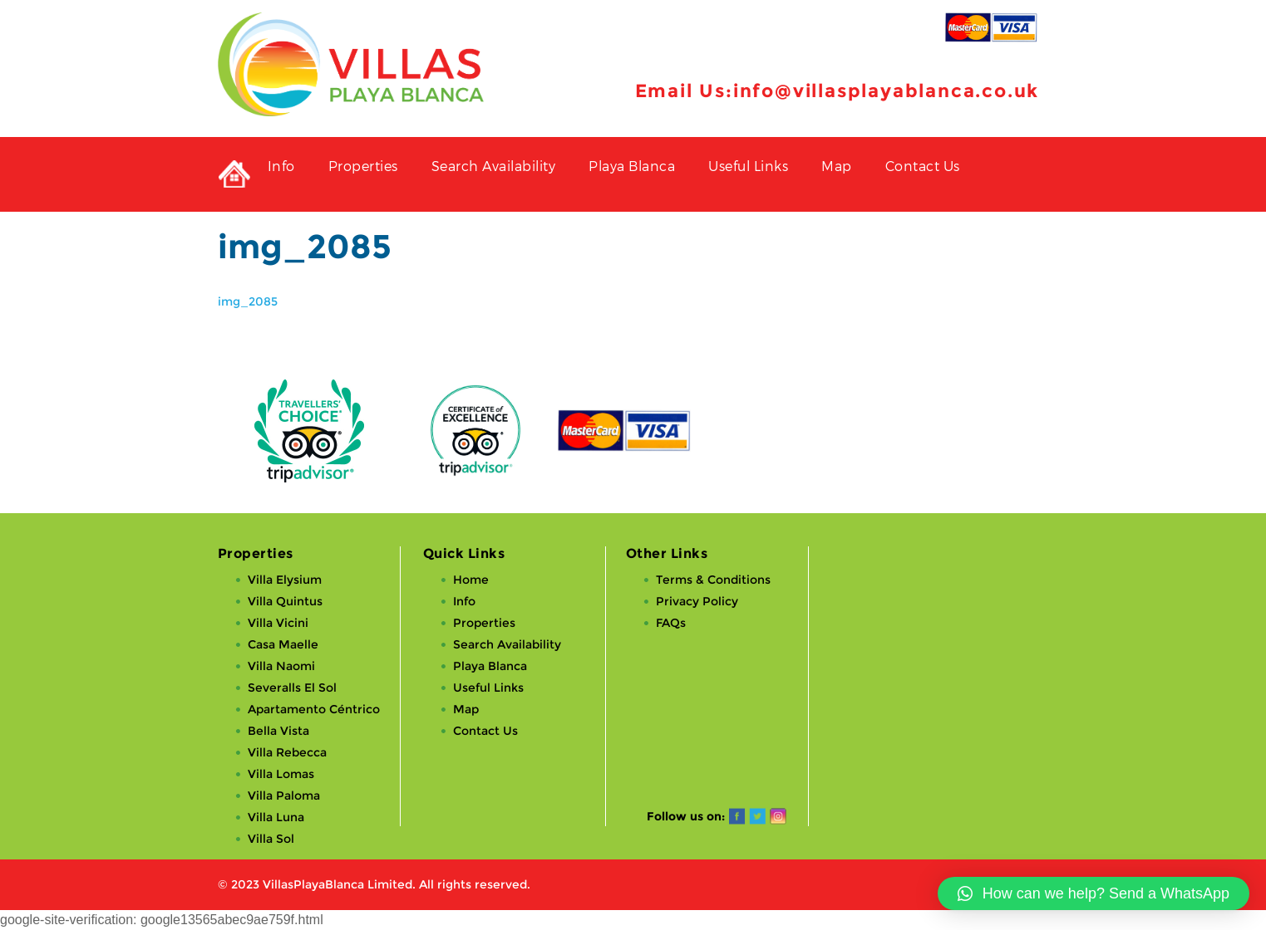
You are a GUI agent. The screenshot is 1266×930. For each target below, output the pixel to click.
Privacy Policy (697, 601)
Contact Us (922, 166)
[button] (1093, 893)
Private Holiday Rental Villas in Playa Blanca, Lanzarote (234, 174)
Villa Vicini (278, 622)
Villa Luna (276, 817)
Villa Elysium (285, 579)
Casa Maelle (283, 644)
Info (281, 166)
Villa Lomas (281, 773)
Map (836, 166)
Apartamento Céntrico (314, 709)
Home (471, 579)
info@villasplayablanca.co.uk (886, 91)
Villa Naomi (281, 665)
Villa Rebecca (287, 752)
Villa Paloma (284, 795)
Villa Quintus (285, 601)
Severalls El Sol (292, 687)
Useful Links (748, 166)
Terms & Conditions (713, 579)
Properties (363, 166)
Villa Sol (271, 838)
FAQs (671, 622)
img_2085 (248, 301)
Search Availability (493, 166)
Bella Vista (278, 730)
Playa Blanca (632, 166)
